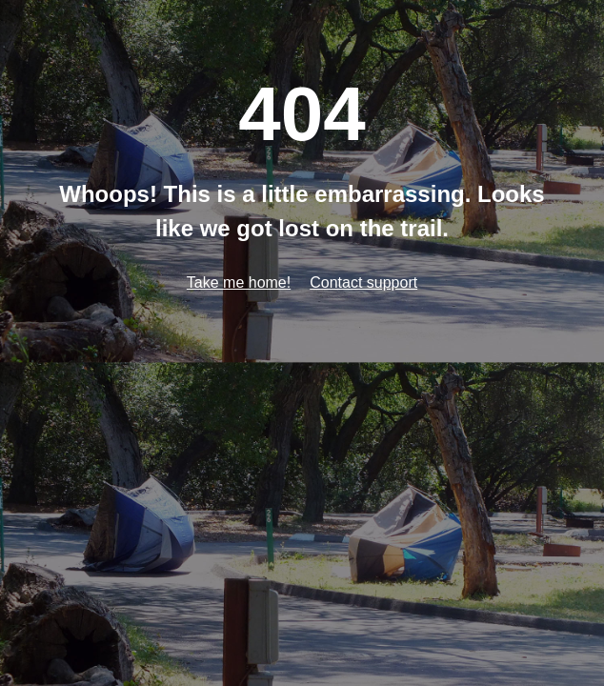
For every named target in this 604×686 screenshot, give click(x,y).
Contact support (363, 282)
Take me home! (239, 282)
